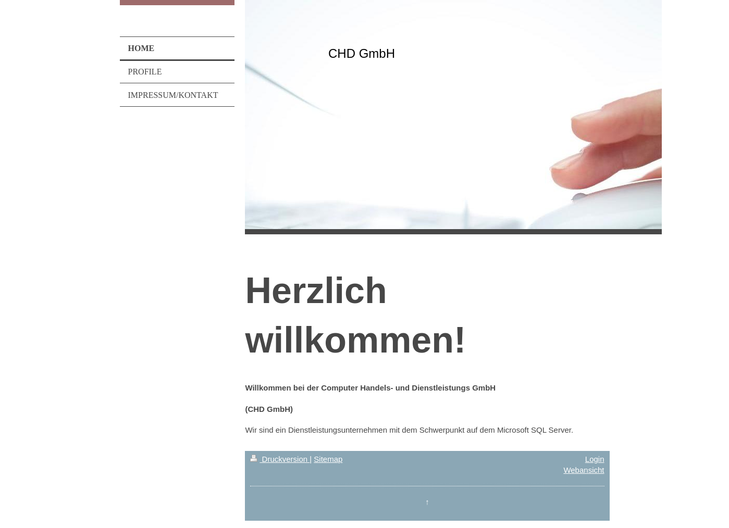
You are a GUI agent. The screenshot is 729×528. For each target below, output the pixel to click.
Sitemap (328, 459)
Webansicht (583, 470)
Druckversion (280, 459)
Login (594, 459)
